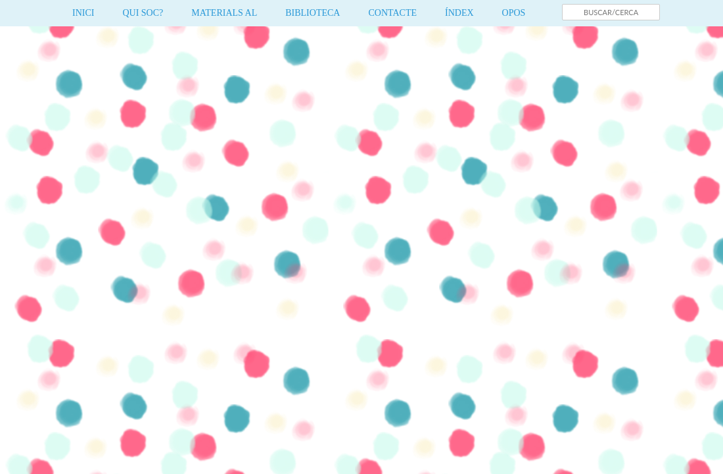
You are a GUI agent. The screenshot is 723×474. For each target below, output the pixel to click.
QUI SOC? (142, 13)
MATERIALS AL (224, 13)
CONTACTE (392, 13)
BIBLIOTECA (312, 13)
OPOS (514, 13)
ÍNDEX (459, 13)
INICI (83, 13)
